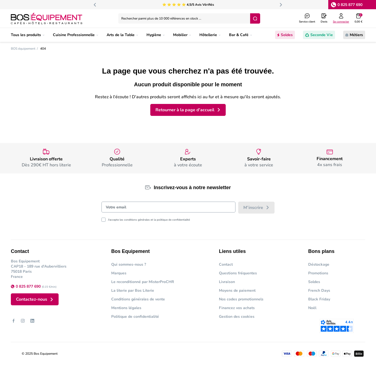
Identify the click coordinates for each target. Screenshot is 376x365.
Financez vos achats (237, 307)
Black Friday (319, 299)
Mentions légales (126, 307)
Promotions (318, 273)
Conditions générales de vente (138, 299)
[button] (358, 18)
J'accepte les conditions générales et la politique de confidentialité (149, 220)
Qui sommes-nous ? (128, 264)
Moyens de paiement (237, 290)
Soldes (314, 281)
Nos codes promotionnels (241, 299)
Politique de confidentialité (135, 316)
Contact (226, 264)
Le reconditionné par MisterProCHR (142, 281)
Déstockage (318, 264)
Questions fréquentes (238, 273)
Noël (312, 307)
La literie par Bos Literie (132, 290)
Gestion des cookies (236, 316)
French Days (319, 290)
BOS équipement (23, 48)
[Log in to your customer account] (341, 18)
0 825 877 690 (349, 4)
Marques (118, 273)
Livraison (227, 281)
